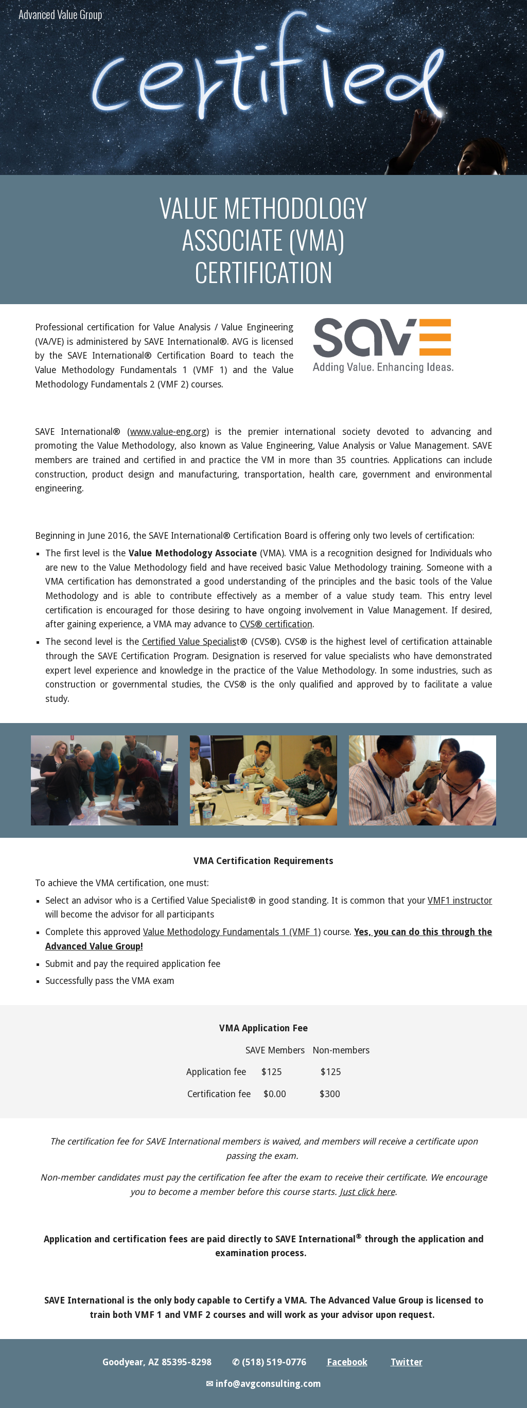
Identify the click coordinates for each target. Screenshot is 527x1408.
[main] (263, 239)
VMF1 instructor (460, 900)
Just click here (367, 1192)
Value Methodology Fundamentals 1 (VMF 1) (232, 932)
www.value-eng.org (168, 432)
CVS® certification (276, 624)
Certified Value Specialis (189, 642)
